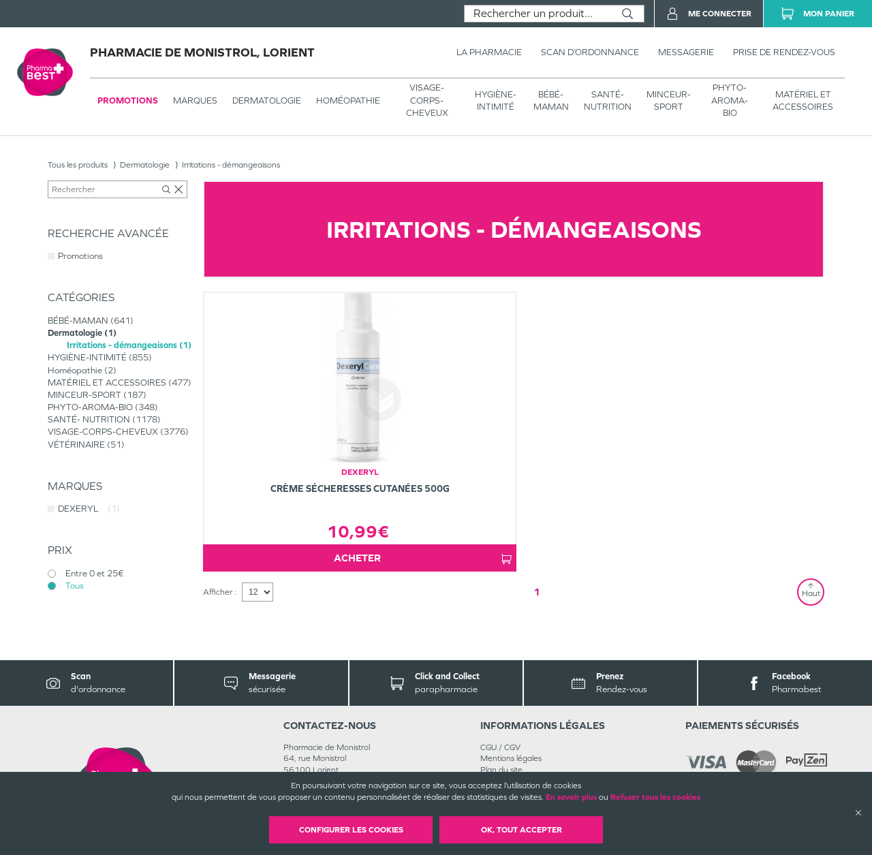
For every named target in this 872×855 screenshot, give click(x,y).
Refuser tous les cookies (655, 797)
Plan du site (501, 770)
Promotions (127, 100)
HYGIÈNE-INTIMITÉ (495, 100)
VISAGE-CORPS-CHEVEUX (427, 99)
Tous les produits (78, 165)
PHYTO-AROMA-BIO (729, 99)
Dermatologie (266, 100)
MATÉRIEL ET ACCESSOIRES (803, 100)
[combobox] (538, 13)
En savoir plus (571, 797)
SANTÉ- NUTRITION (608, 100)
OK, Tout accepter (521, 830)
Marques (195, 100)
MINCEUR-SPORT (669, 100)
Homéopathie (348, 100)
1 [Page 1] (536, 591)
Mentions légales (511, 758)
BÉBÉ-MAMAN (551, 100)
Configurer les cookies (351, 830)
